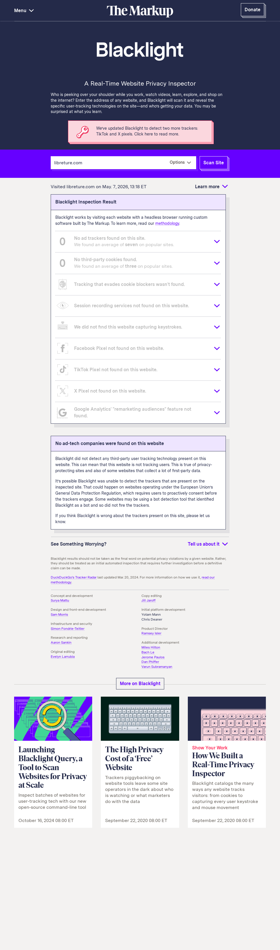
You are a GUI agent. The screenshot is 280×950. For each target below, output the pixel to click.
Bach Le (147, 652)
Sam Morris (59, 614)
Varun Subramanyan (156, 667)
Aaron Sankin (61, 642)
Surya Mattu (60, 600)
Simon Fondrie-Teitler (67, 629)
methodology (167, 223)
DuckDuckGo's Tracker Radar (74, 577)
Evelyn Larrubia (63, 657)
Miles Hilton (150, 647)
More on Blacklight (140, 683)
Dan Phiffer (150, 662)
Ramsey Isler (151, 633)
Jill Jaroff (148, 600)
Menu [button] (24, 10)
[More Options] (180, 162)
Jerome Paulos (152, 657)
